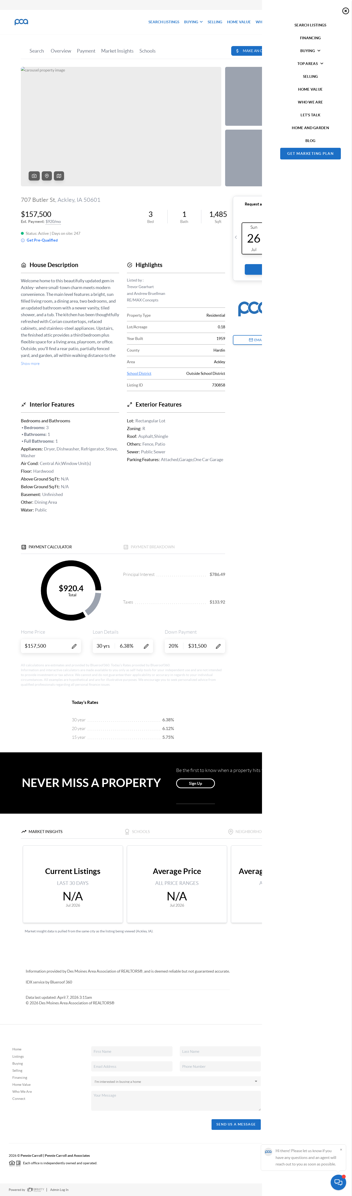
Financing (19, 1077)
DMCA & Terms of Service (307, 1190)
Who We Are (22, 1092)
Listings (18, 1056)
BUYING (193, 22)
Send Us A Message (236, 1124)
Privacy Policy (273, 1190)
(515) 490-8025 (307, 1094)
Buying (17, 1063)
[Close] (341, 1149)
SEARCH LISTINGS (163, 22)
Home (16, 1049)
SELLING (215, 22)
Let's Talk (323, 22)
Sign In (333, 5)
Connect (18, 1099)
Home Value (21, 1084)
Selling (17, 1070)
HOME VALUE (239, 22)
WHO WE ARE (268, 22)
